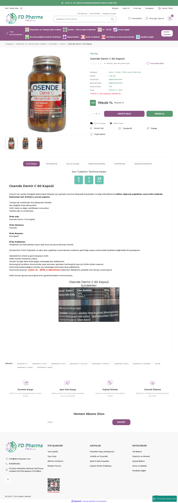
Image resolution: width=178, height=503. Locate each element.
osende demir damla (121, 363)
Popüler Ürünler (109, 14)
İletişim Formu (54, 466)
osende (157, 363)
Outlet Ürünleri (166, 33)
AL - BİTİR (40, 270)
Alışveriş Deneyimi (143, 164)
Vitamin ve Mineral (141, 456)
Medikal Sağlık (139, 470)
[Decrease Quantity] (92, 114)
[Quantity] (96, 114)
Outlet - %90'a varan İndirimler (129, 72)
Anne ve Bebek (139, 466)
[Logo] (24, 18)
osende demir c (22, 363)
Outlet (31, 270)
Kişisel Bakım (138, 461)
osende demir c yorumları (79, 363)
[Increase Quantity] (100, 114)
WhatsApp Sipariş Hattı (164, 498)
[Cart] (169, 18)
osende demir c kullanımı (101, 363)
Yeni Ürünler (95, 14)
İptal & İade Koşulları (99, 461)
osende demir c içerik (39, 363)
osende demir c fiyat (58, 363)
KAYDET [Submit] (121, 422)
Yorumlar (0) (51, 164)
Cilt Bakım (137, 451)
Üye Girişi (52, 456)
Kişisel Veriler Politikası (100, 466)
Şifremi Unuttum (55, 461)
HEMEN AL (159, 114)
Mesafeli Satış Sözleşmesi (102, 451)
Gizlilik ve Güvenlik (99, 456)
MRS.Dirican (54, 270)
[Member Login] (153, 18)
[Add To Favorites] (159, 63)
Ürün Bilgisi (31, 164)
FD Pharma (82, 14)
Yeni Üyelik (53, 451)
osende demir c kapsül (25, 367)
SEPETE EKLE (124, 114)
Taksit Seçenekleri (96, 164)
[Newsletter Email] (87, 422)
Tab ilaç (112, 76)
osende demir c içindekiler (142, 363)
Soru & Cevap (72, 164)
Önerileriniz (119, 164)
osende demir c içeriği (44, 367)
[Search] (84, 19)
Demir (111, 72)
